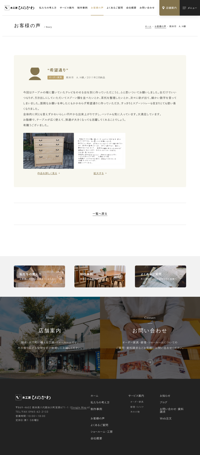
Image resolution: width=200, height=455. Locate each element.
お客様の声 (97, 8)
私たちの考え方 (48, 8)
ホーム (148, 26)
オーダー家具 (137, 402)
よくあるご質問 (115, 8)
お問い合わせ (147, 8)
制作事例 (82, 8)
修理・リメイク (137, 407)
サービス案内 (67, 8)
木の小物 (135, 412)
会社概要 (131, 8)
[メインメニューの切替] (190, 8)
